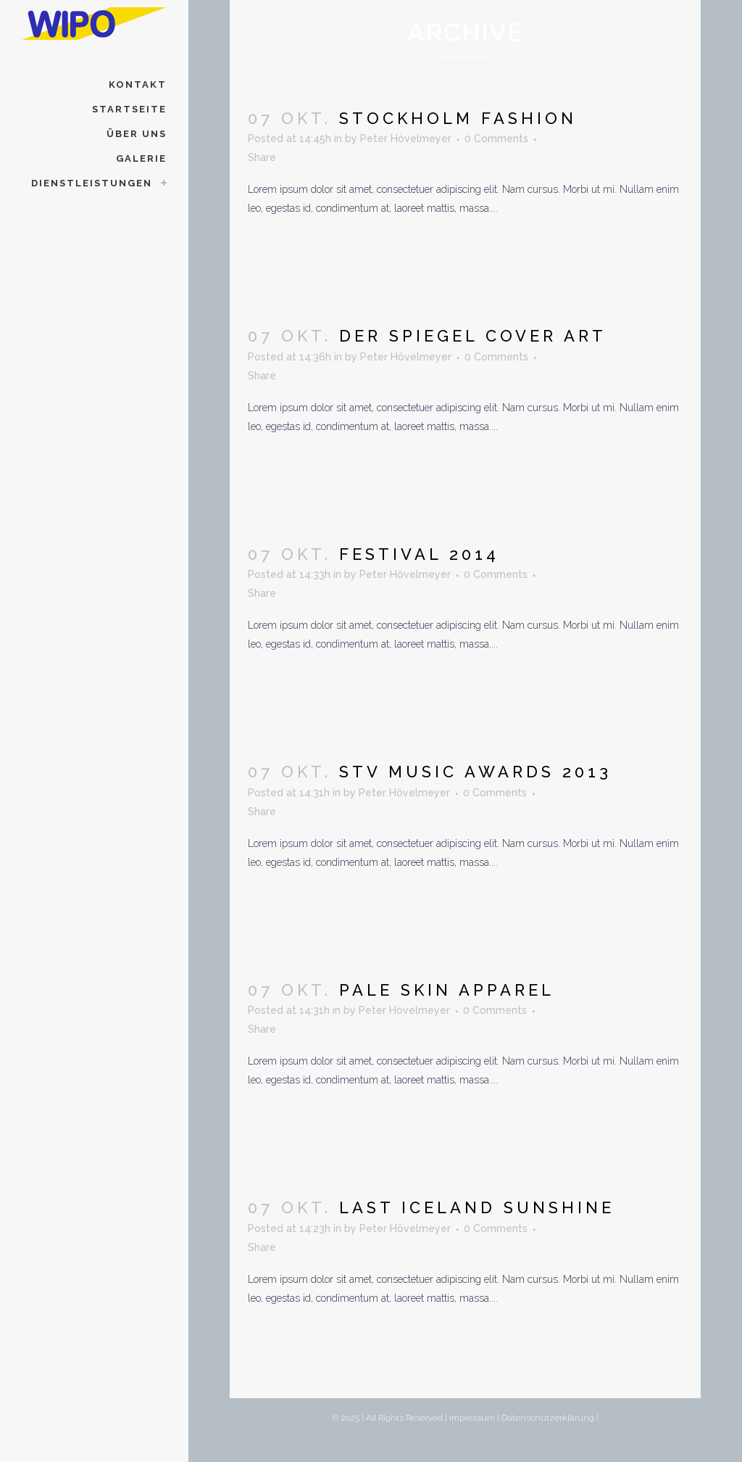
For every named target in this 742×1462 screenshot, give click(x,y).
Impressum (472, 1418)
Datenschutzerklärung (547, 1418)
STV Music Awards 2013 (475, 771)
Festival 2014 (419, 554)
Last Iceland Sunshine (476, 1207)
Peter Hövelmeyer (405, 138)
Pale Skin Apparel (446, 989)
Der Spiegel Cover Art (472, 335)
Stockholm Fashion (458, 118)
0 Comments (496, 138)
